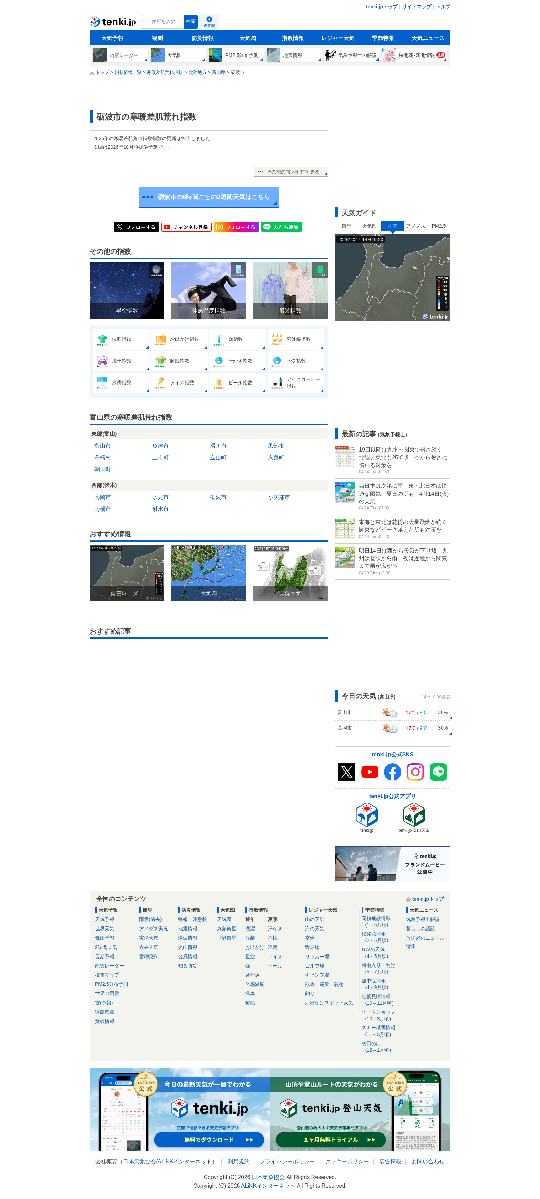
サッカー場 (317, 956)
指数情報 (293, 38)
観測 (157, 38)
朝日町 (102, 469)
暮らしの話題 (420, 928)
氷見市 (160, 497)
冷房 (273, 947)
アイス (275, 956)
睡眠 (250, 1002)
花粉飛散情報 (381, 921)
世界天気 (104, 928)
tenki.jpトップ (381, 6)
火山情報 (187, 947)
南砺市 (102, 509)
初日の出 (381, 1047)
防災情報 (202, 38)
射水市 (160, 509)
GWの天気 (381, 953)
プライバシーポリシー (287, 1162)
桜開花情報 (381, 937)
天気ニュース (428, 38)
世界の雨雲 (107, 993)
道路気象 (104, 1012)
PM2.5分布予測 (111, 984)
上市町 (160, 457)
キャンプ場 (317, 975)
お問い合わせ (428, 1162)
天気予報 (112, 38)
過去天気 (148, 947)
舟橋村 (102, 457)
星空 (250, 956)
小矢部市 (279, 497)
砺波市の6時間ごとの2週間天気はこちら (214, 197)
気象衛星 (226, 928)
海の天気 (314, 928)
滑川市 (218, 446)
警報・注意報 (192, 919)
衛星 (346, 226)
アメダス (415, 226)
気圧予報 (104, 938)
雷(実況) (148, 956)
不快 (273, 938)
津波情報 (187, 938)
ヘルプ (443, 6)
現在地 (209, 25)
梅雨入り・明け (381, 968)
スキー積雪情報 (381, 1031)
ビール (275, 966)
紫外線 (252, 975)
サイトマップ (416, 6)
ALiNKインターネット (185, 1162)
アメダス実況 (153, 928)
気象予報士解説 (423, 919)
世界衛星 (226, 938)
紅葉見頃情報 (381, 1000)
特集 (411, 946)
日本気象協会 (139, 1162)
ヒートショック (381, 1015)
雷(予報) (104, 1002)
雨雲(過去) (150, 919)
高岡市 (102, 497)
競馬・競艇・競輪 (324, 984)
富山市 (102, 446)
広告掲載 (390, 1162)
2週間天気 (106, 947)
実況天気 (148, 938)
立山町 (218, 457)
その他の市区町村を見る (293, 172)
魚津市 (160, 446)
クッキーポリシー (347, 1162)
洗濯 (250, 928)
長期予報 (104, 956)
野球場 (312, 947)
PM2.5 (439, 226)
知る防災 (187, 966)
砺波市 (218, 497)
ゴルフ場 (314, 966)
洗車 (250, 993)
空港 (310, 938)
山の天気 (314, 919)
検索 (191, 21)
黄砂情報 (104, 1021)
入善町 (276, 457)
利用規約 (239, 1162)
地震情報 (187, 928)
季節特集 (383, 38)
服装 (250, 938)
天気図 (247, 38)
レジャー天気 (337, 38)
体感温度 (254, 984)
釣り (310, 993)
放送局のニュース (425, 938)
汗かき (275, 928)
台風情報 (187, 956)
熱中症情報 (381, 984)
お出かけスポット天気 (329, 1002)
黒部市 (276, 446)
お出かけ (254, 947)
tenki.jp (113, 23)
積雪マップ (107, 975)
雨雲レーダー (109, 966)
